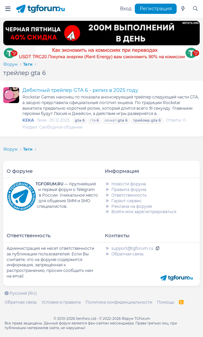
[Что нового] (183, 9)
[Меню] (7, 9)
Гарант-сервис (126, 200)
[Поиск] (195, 9)
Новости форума (128, 183)
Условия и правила (61, 302)
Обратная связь (127, 253)
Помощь (165, 302)
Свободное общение (60, 127)
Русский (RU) (21, 293)
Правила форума (128, 189)
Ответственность (129, 195)
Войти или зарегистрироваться (143, 211)
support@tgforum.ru (132, 248)
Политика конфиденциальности (118, 302)
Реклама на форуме (131, 206)
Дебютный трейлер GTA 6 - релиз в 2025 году (80, 90)
